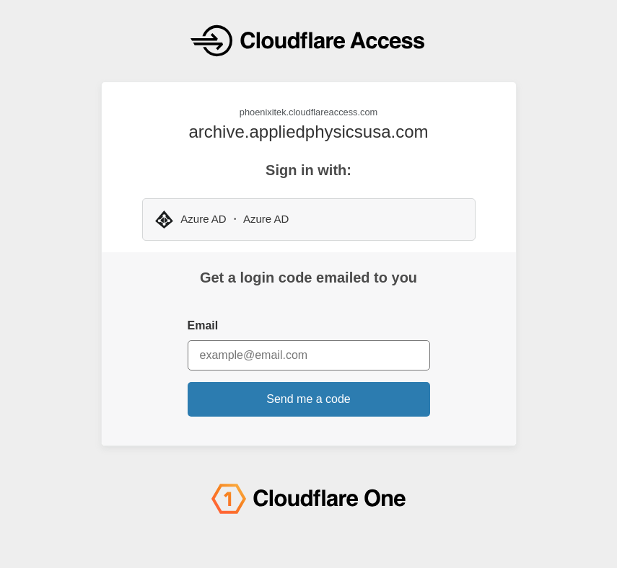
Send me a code (308, 399)
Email (203, 325)
